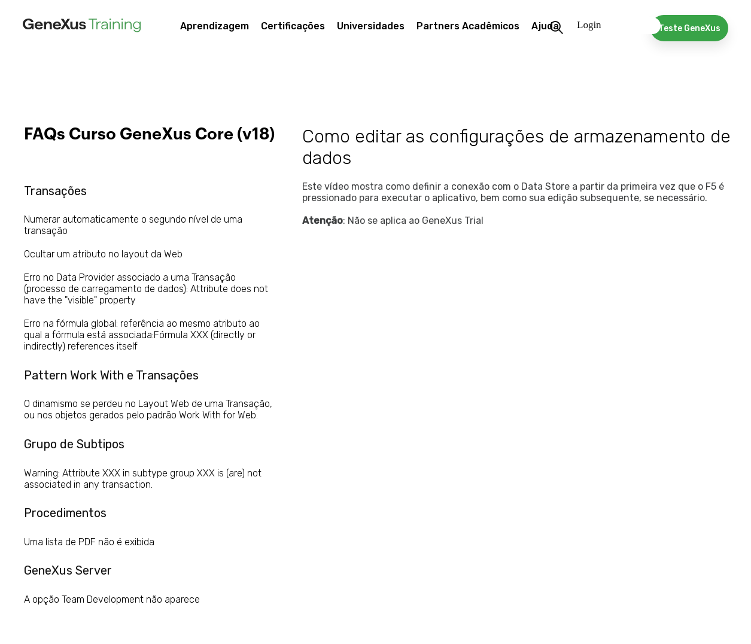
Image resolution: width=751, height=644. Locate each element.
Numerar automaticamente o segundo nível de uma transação (133, 225)
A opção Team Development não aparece (112, 599)
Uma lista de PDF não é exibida (89, 542)
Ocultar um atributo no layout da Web (103, 254)
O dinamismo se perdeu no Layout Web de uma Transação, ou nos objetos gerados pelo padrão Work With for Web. (148, 409)
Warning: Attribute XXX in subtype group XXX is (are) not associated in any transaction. (143, 478)
